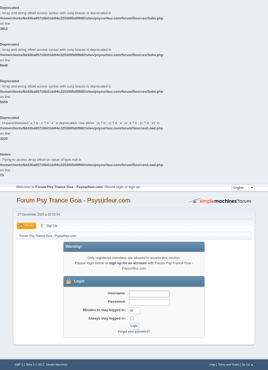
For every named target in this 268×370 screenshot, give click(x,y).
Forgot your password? (134, 331)
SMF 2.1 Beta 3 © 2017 (29, 364)
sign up (134, 187)
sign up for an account (128, 263)
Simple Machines (57, 364)
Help (212, 364)
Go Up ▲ (247, 364)
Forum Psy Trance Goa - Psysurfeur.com (73, 200)
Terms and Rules (228, 364)
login (120, 187)
